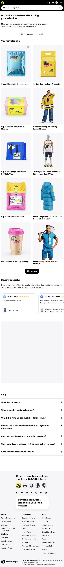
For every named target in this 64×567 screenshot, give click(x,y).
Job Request (31, 26)
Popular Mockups (48, 542)
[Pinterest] (27, 492)
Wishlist (45, 549)
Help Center (46, 518)
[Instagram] (36, 492)
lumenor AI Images (28, 549)
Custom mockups (48, 553)
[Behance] (41, 492)
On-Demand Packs (29, 539)
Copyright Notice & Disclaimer (8, 529)
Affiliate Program (28, 521)
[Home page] (22, 34)
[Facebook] (17, 492)
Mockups (4, 537)
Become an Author (29, 518)
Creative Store (6, 541)
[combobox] (37, 7)
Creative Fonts (6, 548)
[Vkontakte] (46, 492)
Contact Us (46, 528)
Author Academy (48, 525)
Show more (32, 271)
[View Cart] (49, 2)
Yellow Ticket (26, 532)
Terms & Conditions (8, 518)
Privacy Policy (6, 521)
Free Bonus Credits (29, 535)
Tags (44, 539)
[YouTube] (22, 492)
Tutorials (45, 521)
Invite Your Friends (28, 525)
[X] (31, 492)
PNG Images (5, 544)
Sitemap (45, 535)
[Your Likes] (52, 2)
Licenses (4, 525)
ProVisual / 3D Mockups (30, 546)
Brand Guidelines (48, 532)
